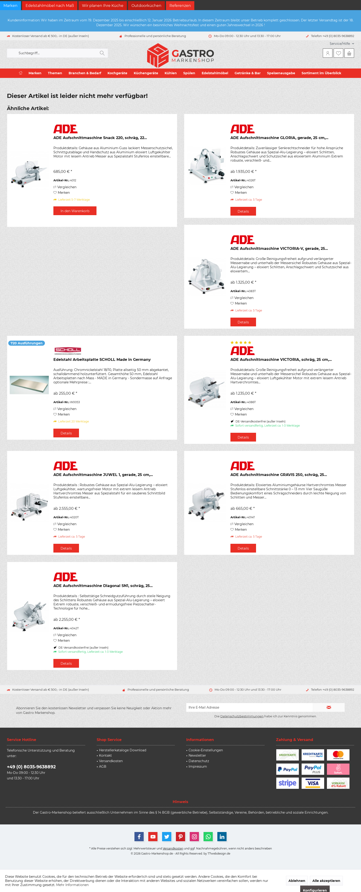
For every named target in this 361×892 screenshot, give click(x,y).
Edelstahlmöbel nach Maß (50, 5)
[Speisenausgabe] (281, 73)
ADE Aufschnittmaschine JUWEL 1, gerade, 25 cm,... (103, 475)
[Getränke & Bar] (247, 73)
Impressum (198, 766)
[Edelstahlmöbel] (214, 73)
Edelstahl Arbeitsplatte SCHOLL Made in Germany (102, 359)
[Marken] (35, 73)
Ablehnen (296, 881)
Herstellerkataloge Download (122, 750)
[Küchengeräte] (146, 73)
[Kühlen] (170, 73)
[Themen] (55, 73)
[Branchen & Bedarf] (84, 73)
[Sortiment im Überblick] (321, 73)
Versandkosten (111, 761)
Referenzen (180, 5)
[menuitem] (340, 44)
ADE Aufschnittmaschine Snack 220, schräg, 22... (100, 138)
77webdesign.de (219, 853)
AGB (102, 766)
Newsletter (197, 755)
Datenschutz (199, 761)
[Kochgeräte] (117, 73)
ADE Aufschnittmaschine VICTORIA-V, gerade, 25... (279, 248)
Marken (10, 5)
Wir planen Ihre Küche (102, 5)
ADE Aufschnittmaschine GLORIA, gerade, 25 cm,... (279, 138)
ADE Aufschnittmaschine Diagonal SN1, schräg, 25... (103, 586)
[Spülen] (189, 73)
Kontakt (105, 755)
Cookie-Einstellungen (206, 750)
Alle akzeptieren (326, 881)
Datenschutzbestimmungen (242, 716)
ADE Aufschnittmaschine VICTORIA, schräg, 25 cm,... (281, 359)
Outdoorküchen (146, 5)
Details (243, 211)
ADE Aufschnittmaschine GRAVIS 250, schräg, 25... (278, 475)
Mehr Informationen (72, 885)
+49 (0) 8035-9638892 (31, 766)
